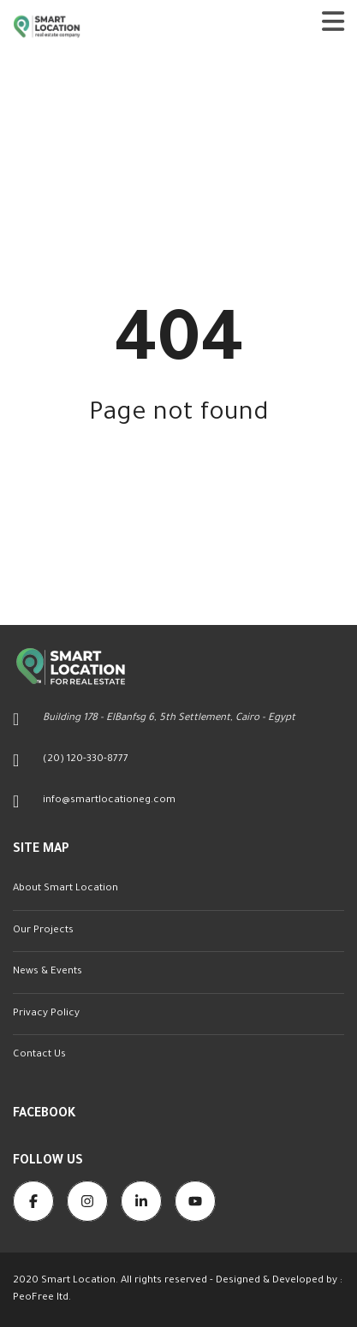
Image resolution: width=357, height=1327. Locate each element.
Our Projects (43, 931)
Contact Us (39, 1055)
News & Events (47, 972)
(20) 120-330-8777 (85, 759)
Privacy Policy (46, 1014)
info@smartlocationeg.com (109, 800)
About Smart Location (65, 889)
